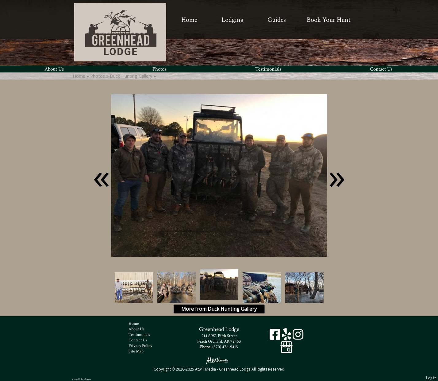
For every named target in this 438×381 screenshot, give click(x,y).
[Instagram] (298, 336)
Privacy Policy (145, 345)
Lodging (232, 19)
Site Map (141, 351)
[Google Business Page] (286, 345)
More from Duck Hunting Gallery (219, 308)
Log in (431, 378)
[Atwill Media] (219, 360)
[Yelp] (287, 336)
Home (189, 19)
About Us (54, 69)
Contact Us (381, 69)
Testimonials (268, 69)
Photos (159, 69)
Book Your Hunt (329, 19)
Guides (276, 19)
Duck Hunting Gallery (131, 76)
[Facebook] (276, 336)
